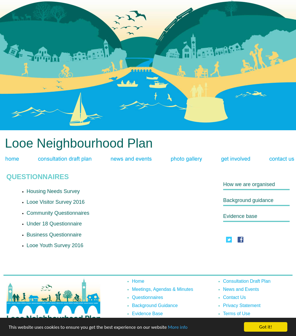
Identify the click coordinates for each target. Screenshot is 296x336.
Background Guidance (154, 305)
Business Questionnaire (54, 235)
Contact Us (234, 297)
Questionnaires (147, 297)
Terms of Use (236, 313)
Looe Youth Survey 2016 (55, 245)
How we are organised (249, 184)
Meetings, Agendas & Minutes (162, 289)
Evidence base (240, 216)
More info (178, 328)
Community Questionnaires (58, 213)
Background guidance (248, 200)
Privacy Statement (241, 305)
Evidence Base (147, 313)
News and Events (241, 289)
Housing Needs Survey (53, 191)
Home (138, 281)
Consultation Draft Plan (247, 281)
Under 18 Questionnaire (54, 224)
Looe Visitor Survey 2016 (56, 202)
